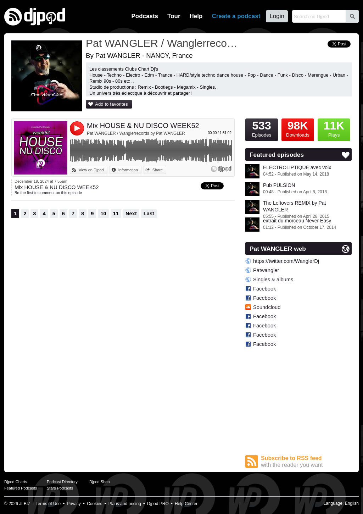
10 (103, 213)
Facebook (264, 289)
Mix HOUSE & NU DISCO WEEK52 (143, 125)
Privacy (74, 503)
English (352, 503)
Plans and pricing (124, 503)
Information (128, 170)
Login (276, 16)
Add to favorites (111, 104)
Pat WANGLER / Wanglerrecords (162, 43)
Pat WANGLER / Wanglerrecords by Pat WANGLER (136, 133)
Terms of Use (48, 503)
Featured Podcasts (20, 488)
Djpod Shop (99, 482)
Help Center (186, 503)
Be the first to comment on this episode (48, 192)
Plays (334, 128)
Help (196, 16)
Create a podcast (236, 16)
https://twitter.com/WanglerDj (286, 261)
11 (116, 213)
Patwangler (266, 270)
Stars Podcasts (60, 488)
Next (131, 213)
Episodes (261, 128)
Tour (173, 16)
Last (149, 213)
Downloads (297, 128)
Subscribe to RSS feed (306, 461)
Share (157, 170)
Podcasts (144, 16)
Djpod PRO (158, 503)
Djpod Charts (15, 482)
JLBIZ (24, 503)
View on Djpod (91, 170)
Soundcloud (266, 307)
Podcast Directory (62, 482)
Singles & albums (273, 279)
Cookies (94, 503)
